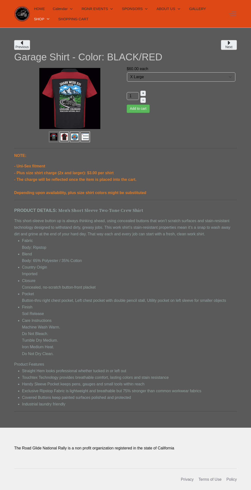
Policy (231, 479)
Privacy (187, 479)
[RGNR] (22, 14)
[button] (63, 9)
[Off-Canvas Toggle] (232, 14)
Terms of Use (210, 479)
